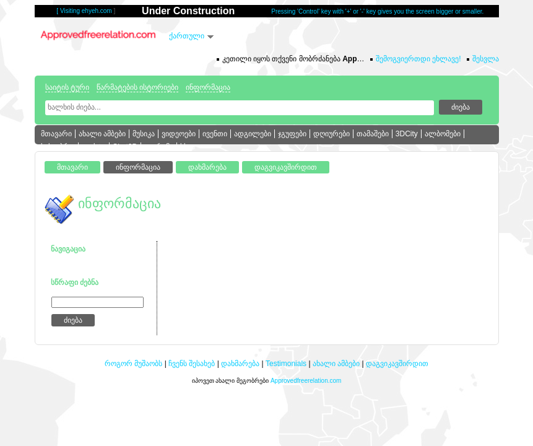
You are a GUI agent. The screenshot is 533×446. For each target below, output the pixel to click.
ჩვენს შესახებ (191, 363)
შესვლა (485, 59)
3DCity (407, 133)
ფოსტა (94, 146)
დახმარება (240, 363)
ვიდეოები (179, 133)
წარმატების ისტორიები (137, 87)
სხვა (187, 146)
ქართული (186, 36)
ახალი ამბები (102, 133)
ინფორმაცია (208, 87)
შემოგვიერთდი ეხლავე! (418, 59)
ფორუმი (158, 146)
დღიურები (331, 133)
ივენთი (214, 133)
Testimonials (286, 363)
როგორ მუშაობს (133, 363)
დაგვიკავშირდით (397, 363)
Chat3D (125, 146)
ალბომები (443, 133)
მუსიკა (143, 133)
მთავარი (56, 133)
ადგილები (252, 133)
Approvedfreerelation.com (306, 380)
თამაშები (373, 133)
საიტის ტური (67, 87)
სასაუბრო (58, 146)
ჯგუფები (292, 133)
